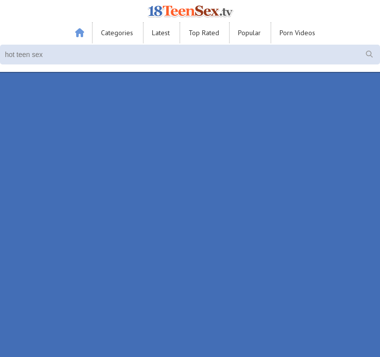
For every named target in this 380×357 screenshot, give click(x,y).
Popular (249, 32)
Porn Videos (297, 32)
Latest (161, 32)
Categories (117, 32)
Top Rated (204, 32)
